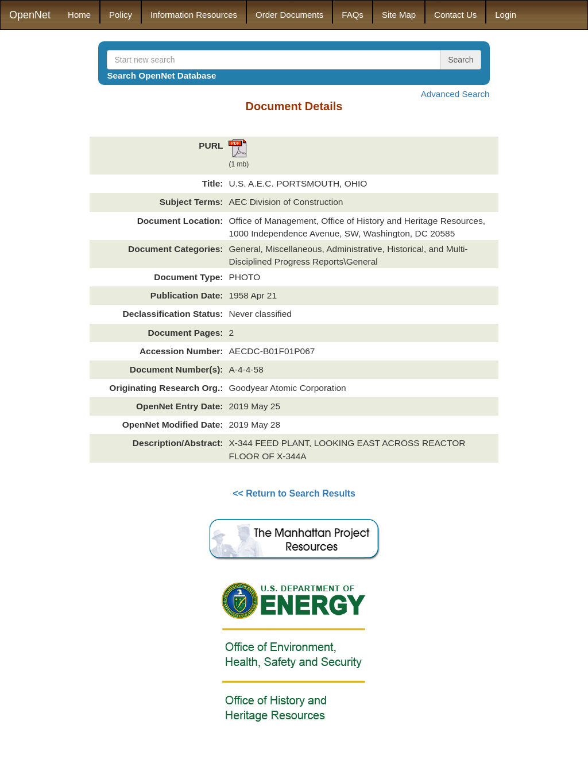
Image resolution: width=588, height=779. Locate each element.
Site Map (399, 15)
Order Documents (289, 15)
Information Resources (193, 15)
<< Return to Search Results (294, 493)
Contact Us (455, 15)
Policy (120, 15)
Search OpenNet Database (161, 75)
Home (79, 15)
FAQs (352, 15)
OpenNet (30, 15)
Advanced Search (455, 94)
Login (505, 15)
